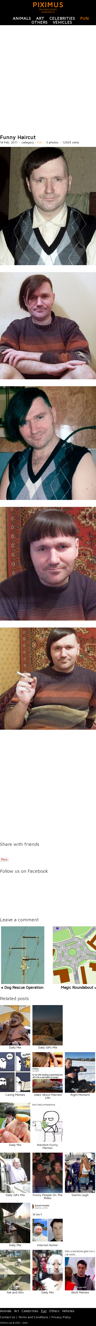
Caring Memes (15, 1094)
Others (40, 22)
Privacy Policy (61, 1317)
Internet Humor (47, 1245)
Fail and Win (15, 1292)
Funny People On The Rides (47, 1196)
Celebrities (62, 18)
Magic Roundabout (77, 987)
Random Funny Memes (47, 1146)
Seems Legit (80, 1195)
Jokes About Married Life (48, 1096)
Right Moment (80, 1094)
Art (40, 18)
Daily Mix (15, 1047)
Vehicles (62, 22)
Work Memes (80, 1292)
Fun (84, 18)
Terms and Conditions (33, 1317)
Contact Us (7, 1317)
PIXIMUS (48, 4)
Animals (22, 18)
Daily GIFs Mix (47, 1047)
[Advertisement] (48, 80)
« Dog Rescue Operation (22, 987)
